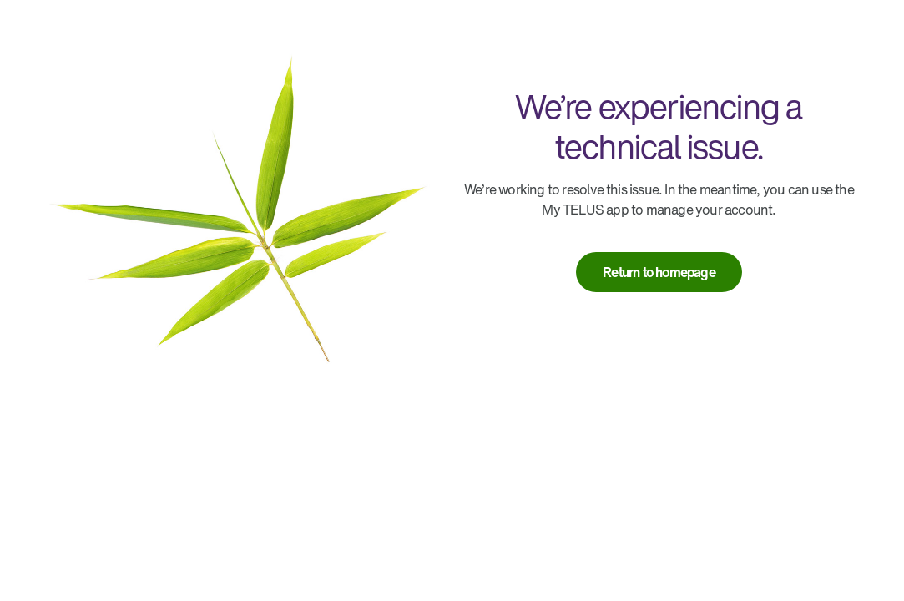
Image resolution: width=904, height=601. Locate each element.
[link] (659, 272)
